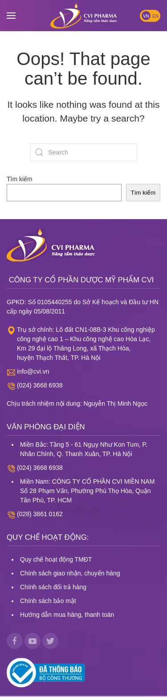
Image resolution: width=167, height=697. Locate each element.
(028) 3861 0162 (40, 514)
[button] (11, 15)
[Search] (83, 152)
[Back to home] (83, 15)
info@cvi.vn (33, 371)
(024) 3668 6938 (40, 385)
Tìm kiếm (20, 179)
